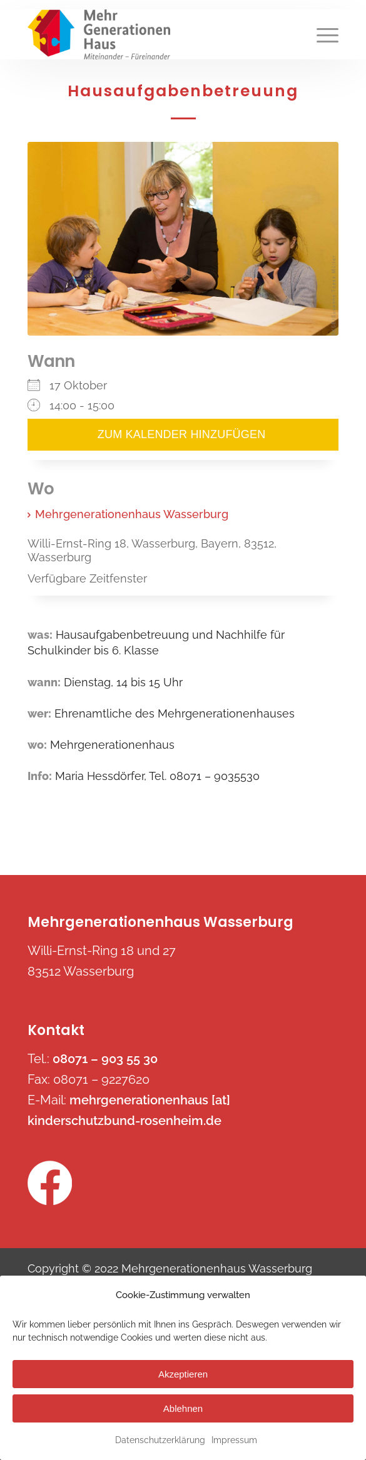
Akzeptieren (183, 1374)
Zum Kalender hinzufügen (183, 435)
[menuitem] (321, 34)
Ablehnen (183, 1408)
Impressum (234, 1440)
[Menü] (321, 34)
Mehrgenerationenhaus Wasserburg (131, 514)
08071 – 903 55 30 (105, 1058)
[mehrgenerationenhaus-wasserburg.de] (152, 34)
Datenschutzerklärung (160, 1440)
